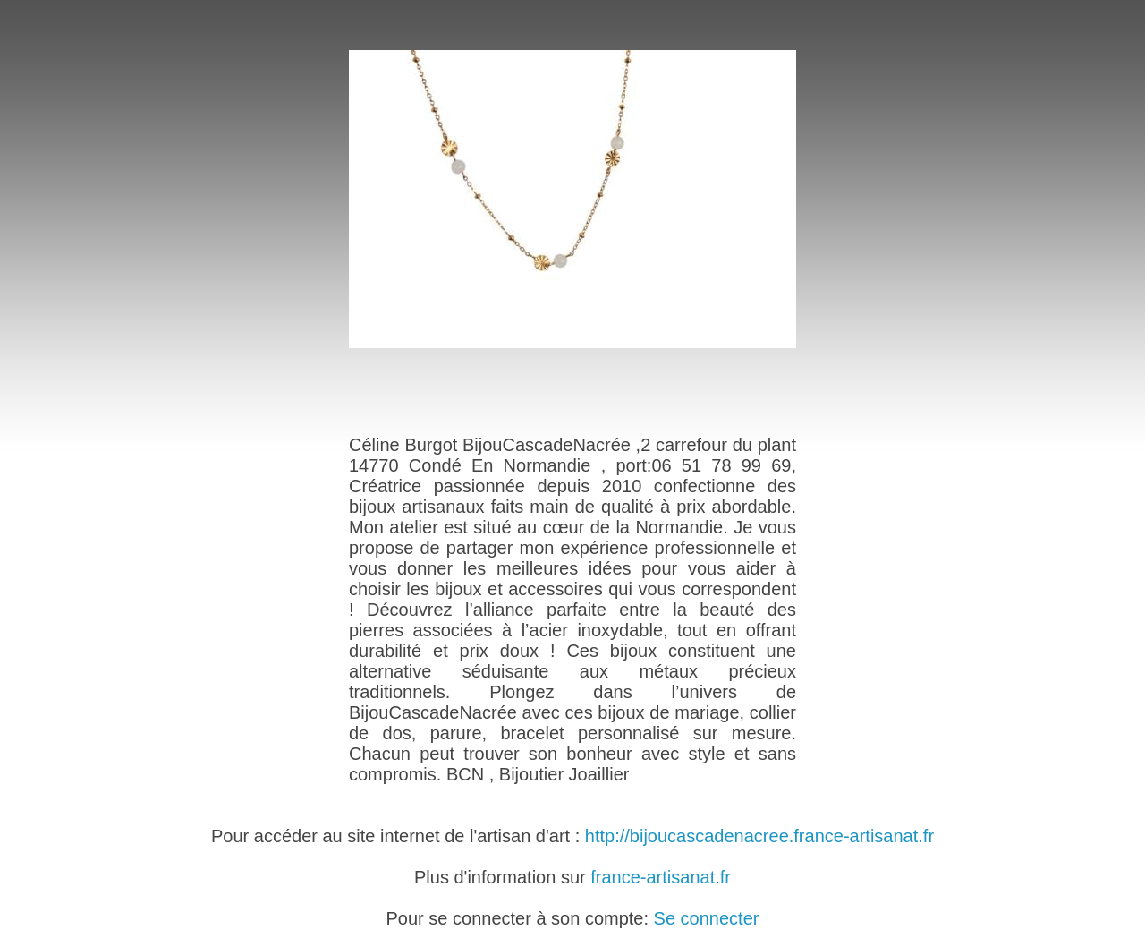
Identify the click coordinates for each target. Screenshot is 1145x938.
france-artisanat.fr (660, 877)
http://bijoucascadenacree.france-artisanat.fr (759, 836)
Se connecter (706, 918)
